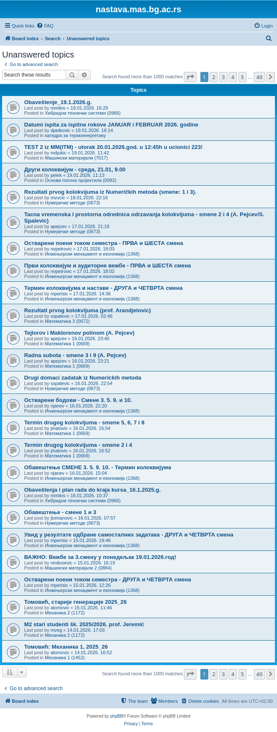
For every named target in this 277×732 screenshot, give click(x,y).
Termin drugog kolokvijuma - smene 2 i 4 (78, 445)
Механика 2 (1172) (65, 612)
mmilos (57, 107)
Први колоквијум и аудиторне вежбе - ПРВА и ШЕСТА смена (107, 265)
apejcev (58, 226)
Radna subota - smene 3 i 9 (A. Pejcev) (75, 355)
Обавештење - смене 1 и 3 (60, 512)
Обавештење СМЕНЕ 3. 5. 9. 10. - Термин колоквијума (97, 467)
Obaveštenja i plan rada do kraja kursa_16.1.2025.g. (92, 490)
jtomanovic (61, 517)
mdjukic (58, 152)
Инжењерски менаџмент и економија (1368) (92, 253)
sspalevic (59, 316)
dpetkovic (60, 130)
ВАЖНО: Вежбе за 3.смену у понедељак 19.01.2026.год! (100, 557)
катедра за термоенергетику (75, 135)
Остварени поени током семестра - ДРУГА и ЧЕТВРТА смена (107, 579)
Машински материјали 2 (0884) (78, 567)
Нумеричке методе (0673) (72, 202)
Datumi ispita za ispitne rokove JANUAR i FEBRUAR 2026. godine (111, 124)
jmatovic (58, 428)
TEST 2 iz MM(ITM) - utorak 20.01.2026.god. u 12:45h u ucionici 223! (113, 147)
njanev (57, 405)
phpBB (116, 716)
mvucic (57, 197)
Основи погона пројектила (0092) (80, 180)
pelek (55, 175)
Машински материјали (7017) (76, 157)
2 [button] (213, 77)
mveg (56, 630)
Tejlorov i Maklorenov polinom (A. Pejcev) (79, 333)
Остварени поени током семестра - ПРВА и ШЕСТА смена (103, 243)
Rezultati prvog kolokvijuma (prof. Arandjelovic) (87, 310)
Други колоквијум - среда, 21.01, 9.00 (74, 169)
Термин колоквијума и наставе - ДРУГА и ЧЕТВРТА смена (103, 288)
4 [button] (232, 77)
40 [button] (259, 77)
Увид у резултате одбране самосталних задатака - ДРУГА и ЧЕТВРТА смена (128, 534)
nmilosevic (61, 562)
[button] (190, 77)
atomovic (59, 607)
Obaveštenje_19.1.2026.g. (58, 102)
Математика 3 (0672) (67, 321)
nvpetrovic (61, 248)
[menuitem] (44, 26)
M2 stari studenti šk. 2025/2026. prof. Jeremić (84, 624)
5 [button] (242, 77)
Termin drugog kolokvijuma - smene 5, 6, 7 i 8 (84, 422)
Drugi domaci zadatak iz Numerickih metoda (82, 377)
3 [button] (223, 77)
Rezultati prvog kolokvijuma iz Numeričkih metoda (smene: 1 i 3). (110, 192)
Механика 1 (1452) (65, 657)
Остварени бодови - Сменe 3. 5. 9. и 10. (78, 400)
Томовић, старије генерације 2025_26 (75, 602)
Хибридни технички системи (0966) (83, 113)
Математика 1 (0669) (67, 343)
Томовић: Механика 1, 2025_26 (66, 647)
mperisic (59, 293)
